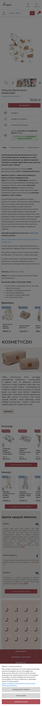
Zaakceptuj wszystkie (21, 701)
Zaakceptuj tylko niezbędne (21, 689)
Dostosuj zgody (21, 695)
